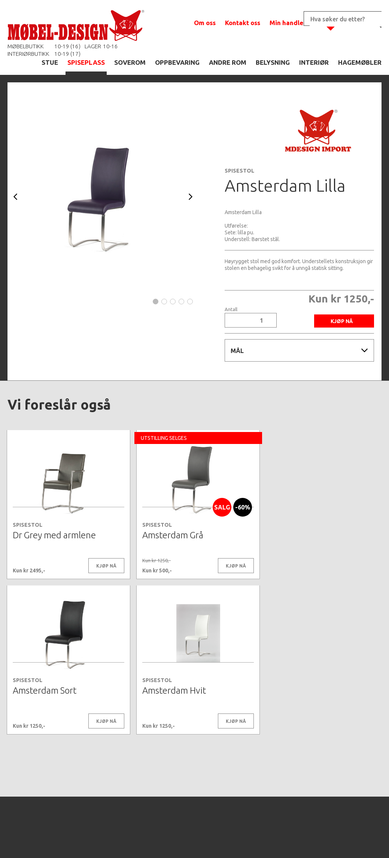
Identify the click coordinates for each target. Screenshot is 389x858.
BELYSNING (273, 62)
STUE (50, 62)
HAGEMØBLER (360, 62)
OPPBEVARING (177, 62)
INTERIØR (314, 62)
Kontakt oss (242, 22)
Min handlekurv (293, 22)
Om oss (205, 22)
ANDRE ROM (227, 62)
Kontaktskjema (296, 841)
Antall (231, 309)
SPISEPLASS (86, 62)
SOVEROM (130, 62)
